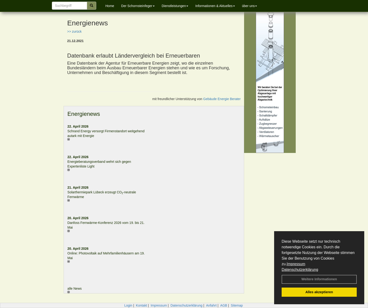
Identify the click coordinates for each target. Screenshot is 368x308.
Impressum (296, 264)
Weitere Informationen (319, 279)
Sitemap (237, 305)
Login (128, 305)
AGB (223, 305)
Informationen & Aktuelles (215, 6)
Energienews (83, 114)
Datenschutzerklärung (300, 270)
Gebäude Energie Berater (222, 99)
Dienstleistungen (175, 6)
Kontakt (141, 305)
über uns (249, 6)
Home (109, 6)
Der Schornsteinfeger (137, 6)
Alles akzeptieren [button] (319, 292)
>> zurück (74, 31)
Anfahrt (211, 305)
